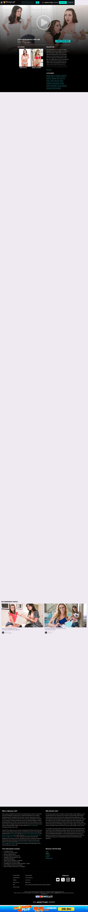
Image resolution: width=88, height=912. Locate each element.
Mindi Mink (32, 835)
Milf (61, 78)
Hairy (62, 80)
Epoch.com (20, 892)
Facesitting (49, 83)
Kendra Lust (5, 836)
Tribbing (61, 83)
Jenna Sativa (23, 67)
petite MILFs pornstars (23, 841)
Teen (58, 78)
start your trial (62, 41)
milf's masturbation (33, 825)
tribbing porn (31, 841)
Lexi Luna (27, 835)
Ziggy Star (18, 629)
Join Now (63, 2)
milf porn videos (13, 833)
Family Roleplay (55, 83)
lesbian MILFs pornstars (7, 835)
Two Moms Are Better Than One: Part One (55, 628)
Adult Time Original (56, 88)
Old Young (57, 80)
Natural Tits (64, 75)
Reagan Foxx (38, 835)
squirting (4, 843)
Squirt (52, 80)
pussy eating (49, 88)
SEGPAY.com (57, 892)
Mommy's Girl (7, 632)
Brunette (48, 75)
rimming (59, 85)
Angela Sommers (36, 67)
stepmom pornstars (35, 833)
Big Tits (53, 75)
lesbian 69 (37, 841)
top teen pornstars (26, 833)
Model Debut (53, 85)
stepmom (64, 85)
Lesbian (48, 85)
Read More (49, 69)
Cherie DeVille (48, 629)
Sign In (70, 2)
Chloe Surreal (13, 836)
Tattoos (48, 80)
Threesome (58, 75)
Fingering (54, 78)
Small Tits (48, 78)
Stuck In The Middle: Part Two (9, 628)
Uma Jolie (53, 629)
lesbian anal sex (11, 843)
